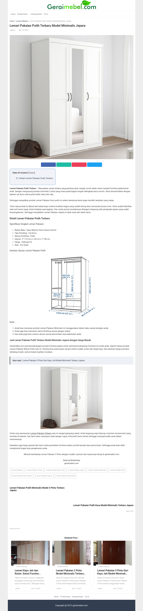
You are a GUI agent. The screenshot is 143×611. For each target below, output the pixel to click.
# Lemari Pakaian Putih (117, 470)
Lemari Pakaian (22, 21)
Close (31, 173)
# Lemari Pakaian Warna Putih (65, 476)
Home (13, 14)
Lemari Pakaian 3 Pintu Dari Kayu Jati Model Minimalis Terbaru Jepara (54, 360)
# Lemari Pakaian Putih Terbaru (21, 476)
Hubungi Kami (36, 14)
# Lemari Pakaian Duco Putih (55, 470)
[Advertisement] (41, 509)
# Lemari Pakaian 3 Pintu (34, 470)
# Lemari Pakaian (17, 470)
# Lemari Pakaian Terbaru (43, 476)
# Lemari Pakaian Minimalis (97, 470)
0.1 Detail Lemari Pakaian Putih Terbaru (34, 178)
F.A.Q (46, 14)
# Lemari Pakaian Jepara (76, 470)
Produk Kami (22, 14)
